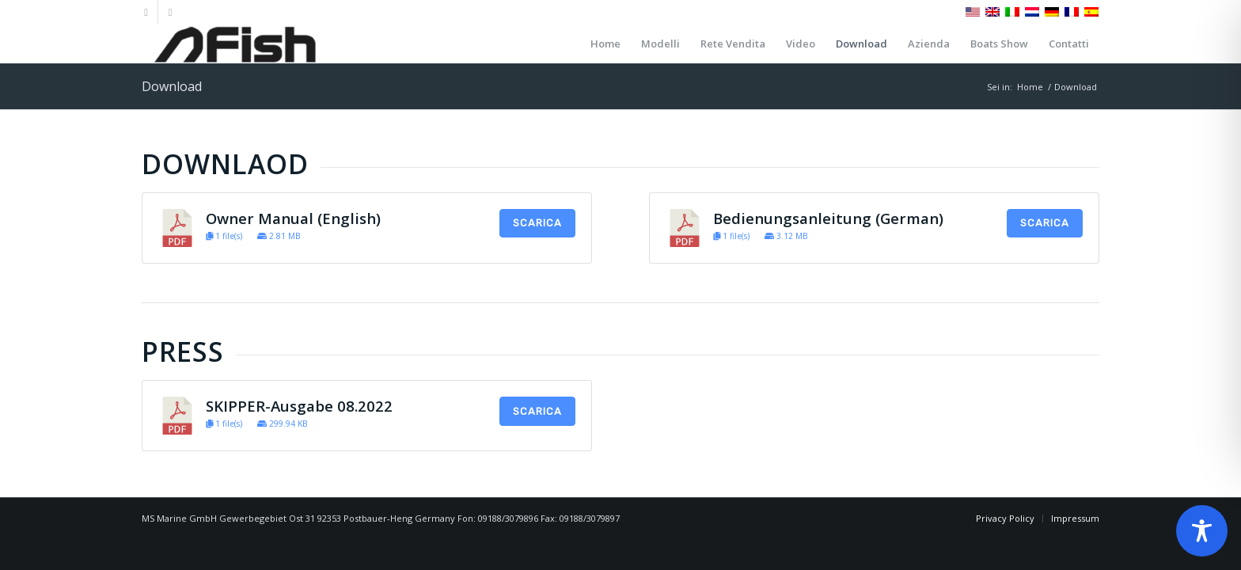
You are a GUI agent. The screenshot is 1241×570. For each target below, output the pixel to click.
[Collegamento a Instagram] (170, 12)
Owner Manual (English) (293, 218)
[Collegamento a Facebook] (146, 12)
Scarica (537, 223)
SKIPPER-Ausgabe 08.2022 (299, 406)
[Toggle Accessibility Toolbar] (1202, 531)
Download (172, 86)
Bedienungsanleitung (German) (828, 218)
